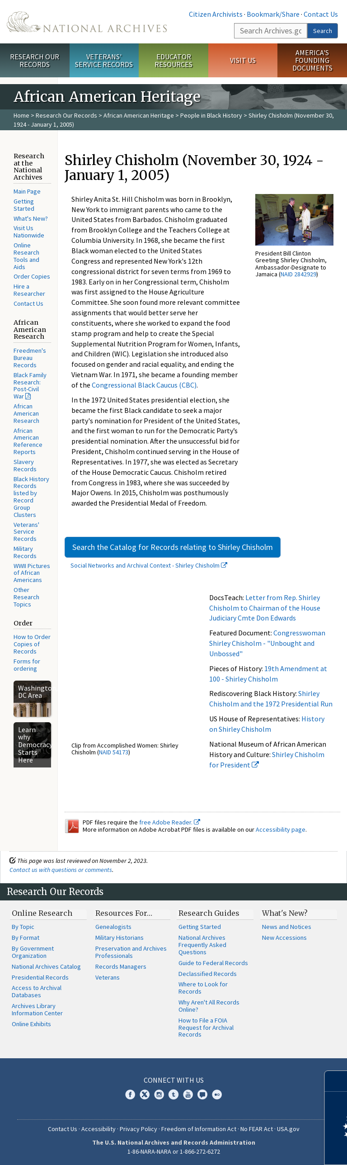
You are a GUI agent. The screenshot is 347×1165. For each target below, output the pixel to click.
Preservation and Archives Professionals (131, 952)
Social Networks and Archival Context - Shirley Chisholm (148, 565)
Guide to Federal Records (213, 963)
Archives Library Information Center (37, 1009)
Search (322, 31)
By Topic (23, 927)
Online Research (42, 913)
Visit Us (243, 60)
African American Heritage (138, 115)
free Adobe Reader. (169, 822)
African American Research (26, 413)
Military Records (25, 552)
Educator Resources (173, 60)
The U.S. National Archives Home (87, 21)
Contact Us (321, 14)
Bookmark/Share (273, 14)
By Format (25, 937)
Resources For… (123, 913)
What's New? (31, 218)
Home (21, 115)
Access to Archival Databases (36, 991)
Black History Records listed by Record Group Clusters (31, 497)
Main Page (27, 191)
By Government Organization (33, 952)
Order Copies (32, 276)
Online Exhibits (31, 1024)
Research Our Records (34, 60)
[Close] (336, 1081)
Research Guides (208, 913)
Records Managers (120, 966)
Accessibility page (280, 829)
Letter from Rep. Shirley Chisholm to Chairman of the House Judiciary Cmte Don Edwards (264, 608)
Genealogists (113, 927)
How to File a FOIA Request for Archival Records (206, 1027)
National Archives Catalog (46, 966)
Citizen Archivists (216, 14)
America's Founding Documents (312, 60)
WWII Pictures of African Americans (32, 573)
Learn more (266, 1149)
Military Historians (119, 937)
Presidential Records (40, 977)
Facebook (130, 1094)
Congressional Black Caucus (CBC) (144, 384)
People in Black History (211, 115)
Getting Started (24, 205)
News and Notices (286, 927)
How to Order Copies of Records (32, 644)
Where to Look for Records (203, 987)
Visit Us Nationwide (29, 231)
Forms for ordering (27, 664)
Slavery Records (25, 465)
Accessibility (98, 1129)
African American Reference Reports (28, 441)
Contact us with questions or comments (60, 870)
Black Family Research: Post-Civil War (30, 385)
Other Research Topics (26, 597)
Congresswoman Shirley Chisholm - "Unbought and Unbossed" (267, 643)
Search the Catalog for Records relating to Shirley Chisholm (172, 547)
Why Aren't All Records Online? (208, 1005)
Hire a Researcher (29, 290)
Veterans (107, 977)
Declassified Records (207, 974)
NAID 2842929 (298, 274)
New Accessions (284, 937)
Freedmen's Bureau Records (30, 357)
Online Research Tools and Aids (26, 255)
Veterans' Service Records (104, 60)
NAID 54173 (113, 752)
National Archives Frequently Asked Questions (202, 944)
